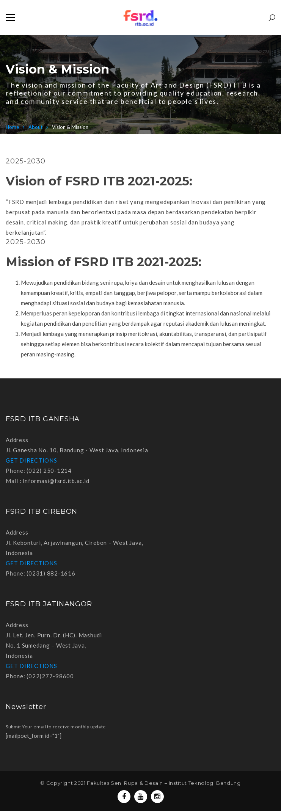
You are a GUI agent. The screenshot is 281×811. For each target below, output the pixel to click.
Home (12, 127)
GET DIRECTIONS (31, 460)
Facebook (124, 796)
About (35, 127)
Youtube (140, 796)
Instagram (157, 796)
